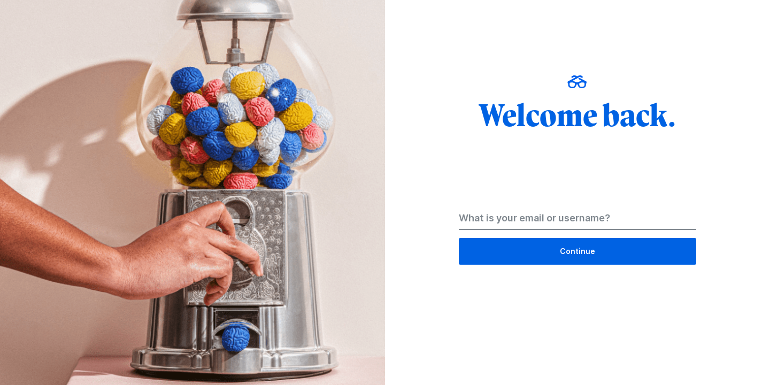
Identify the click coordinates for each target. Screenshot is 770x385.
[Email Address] (577, 220)
